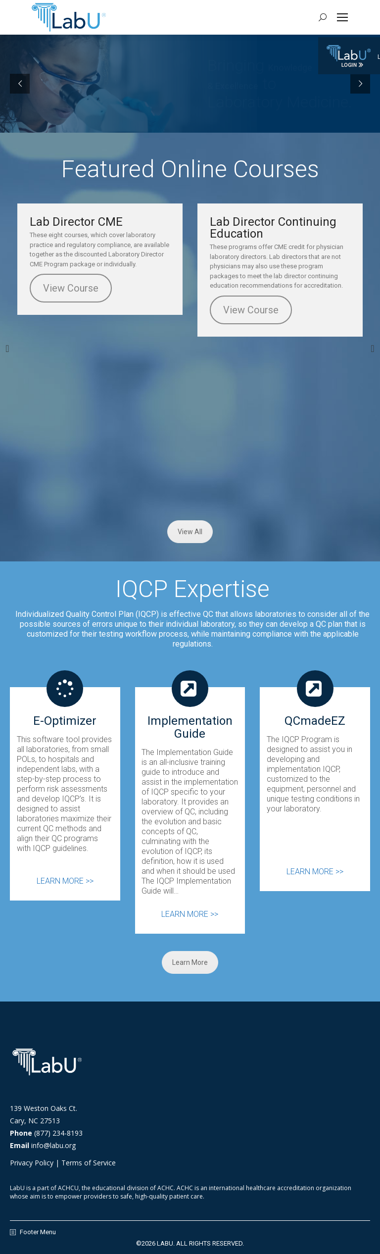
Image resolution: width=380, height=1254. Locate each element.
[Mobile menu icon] (342, 17)
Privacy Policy (31, 1162)
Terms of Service (88, 1162)
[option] (100, 259)
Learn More (190, 962)
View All (190, 532)
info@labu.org (53, 1145)
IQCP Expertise (192, 589)
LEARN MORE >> (65, 881)
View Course (70, 288)
